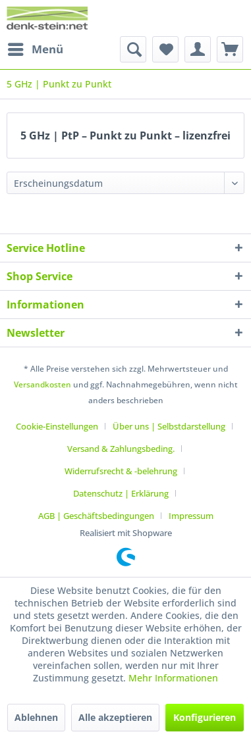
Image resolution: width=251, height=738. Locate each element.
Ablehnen (36, 717)
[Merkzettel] (165, 49)
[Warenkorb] (230, 49)
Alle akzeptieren (115, 717)
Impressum (191, 516)
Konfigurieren (204, 717)
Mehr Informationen (173, 678)
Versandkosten (42, 384)
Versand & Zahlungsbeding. (121, 449)
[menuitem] (35, 49)
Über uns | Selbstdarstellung (169, 426)
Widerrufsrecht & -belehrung (121, 471)
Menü (35, 48)
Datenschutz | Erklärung (121, 493)
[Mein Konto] (197, 49)
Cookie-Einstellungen (57, 426)
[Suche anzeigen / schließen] (133, 49)
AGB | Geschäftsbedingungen (96, 516)
